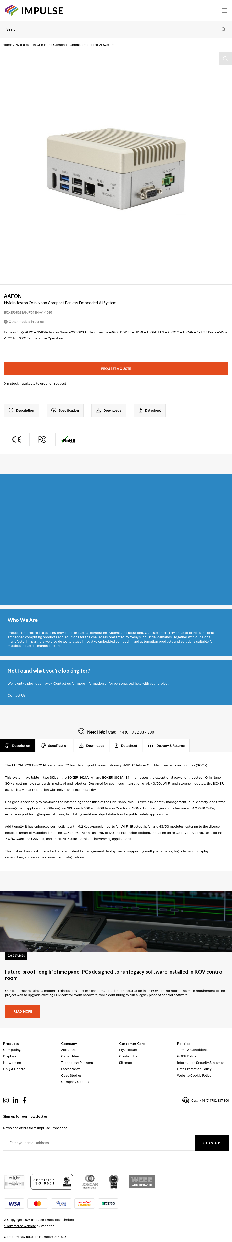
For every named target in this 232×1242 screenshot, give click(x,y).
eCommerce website (20, 1226)
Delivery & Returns (166, 745)
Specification (65, 410)
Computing (12, 1050)
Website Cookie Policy (194, 1075)
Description (21, 410)
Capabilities (70, 1056)
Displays (9, 1056)
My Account (128, 1050)
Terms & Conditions (192, 1050)
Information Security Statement (201, 1062)
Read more (22, 1011)
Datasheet (150, 410)
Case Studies (71, 1075)
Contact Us (17, 695)
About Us (68, 1050)
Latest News (70, 1069)
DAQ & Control (14, 1069)
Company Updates (75, 1082)
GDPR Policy (186, 1056)
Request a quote (116, 369)
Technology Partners (77, 1062)
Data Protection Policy (194, 1069)
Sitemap (125, 1062)
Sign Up (211, 1143)
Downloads (108, 410)
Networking (12, 1062)
